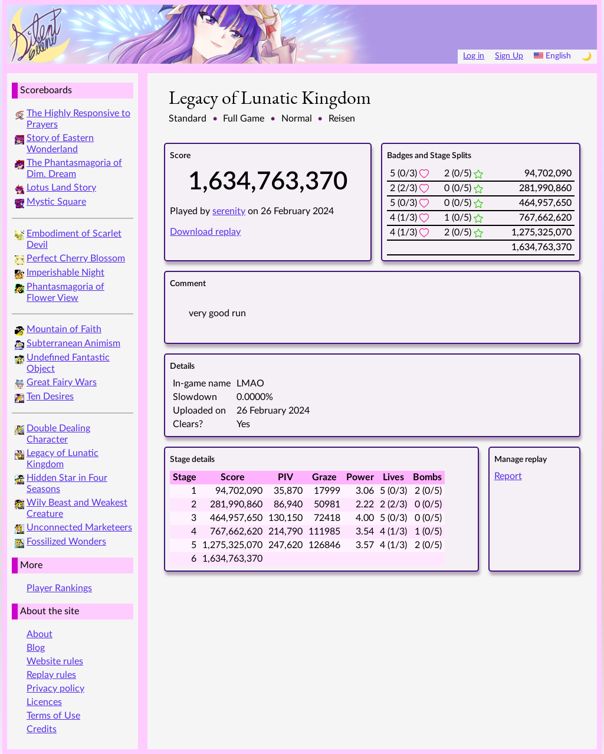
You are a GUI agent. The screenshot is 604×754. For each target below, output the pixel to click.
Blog (36, 648)
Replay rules (51, 675)
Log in (473, 56)
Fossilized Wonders (66, 541)
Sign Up (509, 56)
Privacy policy (55, 688)
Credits (42, 729)
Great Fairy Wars (62, 382)
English (552, 56)
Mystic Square (56, 201)
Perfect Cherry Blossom (76, 258)
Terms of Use (53, 715)
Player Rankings (59, 588)
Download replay (205, 232)
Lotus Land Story (61, 187)
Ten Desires (50, 396)
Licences (44, 702)
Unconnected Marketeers (79, 527)
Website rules (55, 661)
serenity (228, 211)
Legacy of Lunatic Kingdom (270, 97)
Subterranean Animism (73, 343)
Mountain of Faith (64, 329)
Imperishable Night (65, 272)
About (39, 634)
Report (508, 476)
